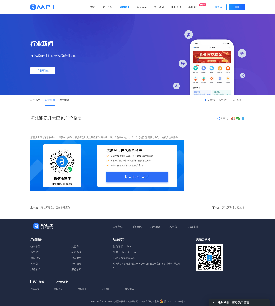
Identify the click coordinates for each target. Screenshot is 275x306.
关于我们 (174, 226)
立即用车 (43, 70)
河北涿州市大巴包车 (233, 207)
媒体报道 (64, 100)
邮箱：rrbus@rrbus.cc (125, 252)
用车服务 (155, 226)
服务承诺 (193, 226)
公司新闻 (35, 100)
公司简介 (76, 263)
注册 (236, 7)
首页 (92, 7)
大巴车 (75, 246)
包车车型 (118, 226)
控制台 (218, 7)
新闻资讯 (223, 100)
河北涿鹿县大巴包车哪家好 (55, 207)
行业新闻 (50, 100)
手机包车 (193, 7)
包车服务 (76, 257)
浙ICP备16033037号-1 (174, 301)
